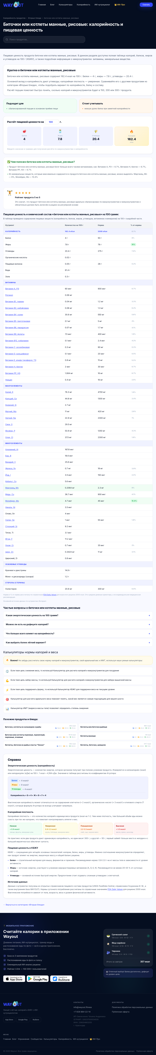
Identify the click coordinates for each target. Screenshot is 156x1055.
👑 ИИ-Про (119, 4)
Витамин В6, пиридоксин (17, 327)
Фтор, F (8, 539)
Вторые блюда (34, 18)
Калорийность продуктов (14, 18)
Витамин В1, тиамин (14, 301)
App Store (9, 1020)
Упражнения (23, 1039)
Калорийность (83, 4)
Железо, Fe (10, 468)
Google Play (23, 1020)
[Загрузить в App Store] (14, 978)
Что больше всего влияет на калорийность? (30, 633)
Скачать (146, 5)
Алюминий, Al (11, 449)
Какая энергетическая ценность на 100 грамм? (32, 615)
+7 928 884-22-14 (82, 1012)
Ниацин (8, 380)
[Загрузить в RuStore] (61, 978)
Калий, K (9, 392)
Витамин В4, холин (14, 314)
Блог (52, 4)
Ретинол (9, 295)
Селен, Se (9, 520)
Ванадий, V (10, 462)
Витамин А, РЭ (12, 288)
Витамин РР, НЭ (12, 373)
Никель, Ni (10, 507)
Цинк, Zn (9, 552)
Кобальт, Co (10, 481)
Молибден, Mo (12, 501)
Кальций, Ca (11, 398)
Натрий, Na (10, 418)
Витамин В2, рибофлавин (17, 308)
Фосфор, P (10, 431)
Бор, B (8, 456)
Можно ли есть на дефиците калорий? (27, 624)
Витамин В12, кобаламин (17, 340)
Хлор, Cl (9, 437)
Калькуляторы (65, 4)
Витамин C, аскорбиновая (17, 347)
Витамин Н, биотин (14, 366)
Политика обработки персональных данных (132, 1007)
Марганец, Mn (12, 488)
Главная (42, 4)
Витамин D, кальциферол (17, 354)
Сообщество (36, 1039)
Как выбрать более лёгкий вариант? (26, 642)
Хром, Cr (9, 545)
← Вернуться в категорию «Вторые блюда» (23, 904)
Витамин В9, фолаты (14, 334)
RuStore (36, 1020)
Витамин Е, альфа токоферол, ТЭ (20, 360)
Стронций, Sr (11, 526)
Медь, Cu (9, 494)
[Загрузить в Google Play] (38, 978)
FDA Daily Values (49, 595)
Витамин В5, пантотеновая (17, 321)
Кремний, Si (10, 405)
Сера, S (8, 424)
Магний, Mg (10, 411)
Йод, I (8, 475)
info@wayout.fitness (83, 1007)
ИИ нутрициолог (102, 4)
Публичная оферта (120, 1012)
